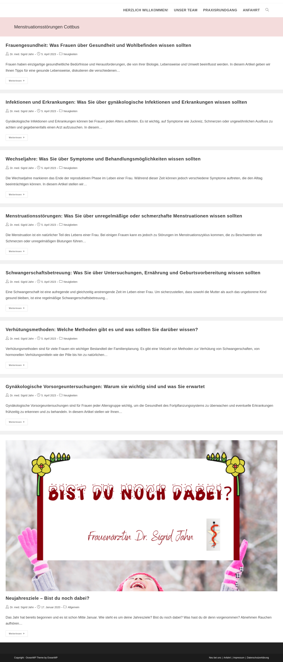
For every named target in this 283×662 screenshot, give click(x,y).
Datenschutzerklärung (258, 657)
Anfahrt (227, 657)
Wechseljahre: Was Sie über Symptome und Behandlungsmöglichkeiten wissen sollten (103, 158)
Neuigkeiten (70, 54)
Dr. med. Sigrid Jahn (22, 54)
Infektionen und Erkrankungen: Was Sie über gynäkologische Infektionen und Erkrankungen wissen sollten (126, 102)
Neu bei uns (215, 657)
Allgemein (73, 607)
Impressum (238, 657)
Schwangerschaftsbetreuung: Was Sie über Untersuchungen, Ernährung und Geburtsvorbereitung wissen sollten (133, 272)
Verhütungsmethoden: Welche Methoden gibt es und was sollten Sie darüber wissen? (102, 329)
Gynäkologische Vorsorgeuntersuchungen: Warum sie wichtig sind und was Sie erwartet (105, 386)
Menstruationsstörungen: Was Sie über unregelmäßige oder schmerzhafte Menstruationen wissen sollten (124, 215)
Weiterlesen (18, 81)
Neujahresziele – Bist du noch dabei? (48, 598)
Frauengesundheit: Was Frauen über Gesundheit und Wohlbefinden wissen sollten (98, 45)
